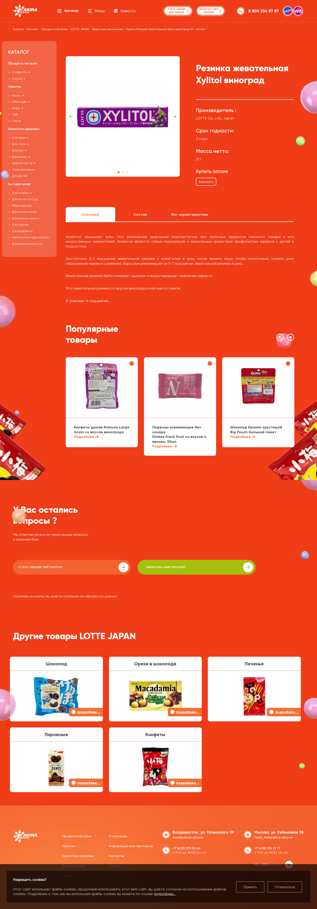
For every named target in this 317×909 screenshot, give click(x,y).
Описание (90, 214)
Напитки (68, 845)
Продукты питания (76, 835)
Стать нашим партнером (49, 567)
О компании (118, 835)
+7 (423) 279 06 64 (187, 847)
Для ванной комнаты (27, 244)
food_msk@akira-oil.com (273, 836)
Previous (71, 116)
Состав (140, 214)
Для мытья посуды (25, 199)
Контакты (116, 855)
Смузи (16, 121)
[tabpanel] (123, 116)
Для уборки (20, 224)
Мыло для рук (22, 205)
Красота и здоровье (78, 855)
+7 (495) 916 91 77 (267, 847)
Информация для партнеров (131, 845)
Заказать (206, 182)
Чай (15, 114)
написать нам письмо (127, 567)
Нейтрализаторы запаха (30, 237)
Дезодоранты (22, 231)
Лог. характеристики (189, 214)
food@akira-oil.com (188, 836)
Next (175, 116)
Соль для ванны (23, 169)
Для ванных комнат (26, 218)
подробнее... (164, 894)
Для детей (19, 176)
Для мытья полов (24, 212)
